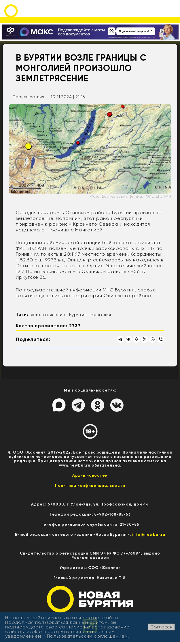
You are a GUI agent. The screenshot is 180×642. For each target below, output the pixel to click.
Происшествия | (30, 96)
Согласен (161, 627)
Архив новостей (90, 475)
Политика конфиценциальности (90, 485)
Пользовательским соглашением (87, 636)
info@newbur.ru (148, 534)
